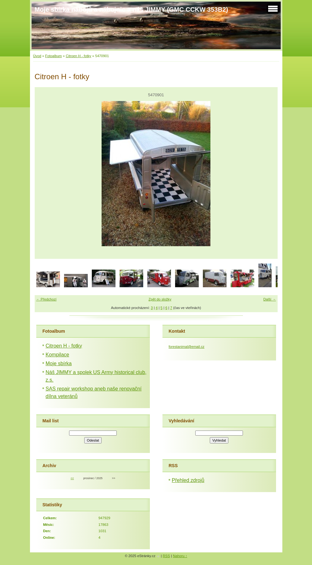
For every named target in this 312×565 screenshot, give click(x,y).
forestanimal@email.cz (186, 346)
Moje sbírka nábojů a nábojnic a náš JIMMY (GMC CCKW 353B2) (131, 9)
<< (72, 478)
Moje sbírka (59, 363)
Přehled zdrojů (188, 480)
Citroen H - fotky (78, 56)
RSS (166, 556)
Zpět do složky (160, 299)
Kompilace (57, 354)
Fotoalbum (53, 56)
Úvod (37, 56)
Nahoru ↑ (180, 556)
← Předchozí (46, 299)
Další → (269, 299)
